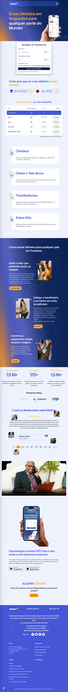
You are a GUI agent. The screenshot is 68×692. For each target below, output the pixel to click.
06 (41, 447)
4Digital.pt (50, 689)
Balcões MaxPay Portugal (42, 647)
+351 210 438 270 (32, 609)
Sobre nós (38, 326)
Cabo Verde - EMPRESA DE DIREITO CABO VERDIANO (21, 91)
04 (32, 447)
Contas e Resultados (40, 652)
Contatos (15, 361)
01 (18, 447)
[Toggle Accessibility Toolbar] (3, 688)
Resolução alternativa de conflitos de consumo (19, 678)
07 (45, 447)
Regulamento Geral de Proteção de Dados (20, 671)
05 (36, 447)
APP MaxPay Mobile (40, 649)
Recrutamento (39, 655)
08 (50, 447)
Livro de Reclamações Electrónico (18, 674)
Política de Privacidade (15, 666)
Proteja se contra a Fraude (16, 668)
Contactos (34, 595)
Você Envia (21, 48)
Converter (56, 117)
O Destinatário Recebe (24, 56)
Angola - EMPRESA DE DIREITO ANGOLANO (47, 91)
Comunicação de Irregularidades (18, 681)
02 (23, 447)
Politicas (11, 663)
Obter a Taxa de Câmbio (34, 68)
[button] (57, 4)
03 (27, 447)
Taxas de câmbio (15, 288)
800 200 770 (54, 609)
